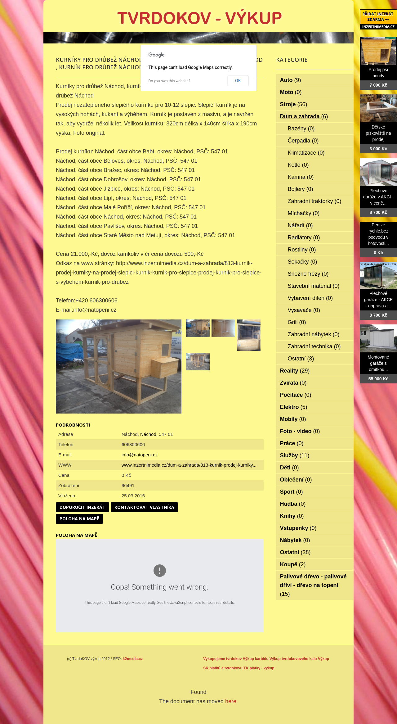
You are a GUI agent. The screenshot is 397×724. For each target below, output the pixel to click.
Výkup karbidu (256, 659)
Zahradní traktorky (314, 201)
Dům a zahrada (304, 116)
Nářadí (300, 225)
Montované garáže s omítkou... (378, 363)
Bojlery (300, 189)
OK (238, 80)
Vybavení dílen (310, 298)
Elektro (293, 407)
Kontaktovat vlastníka (144, 507)
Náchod (148, 434)
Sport (291, 492)
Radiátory (304, 237)
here (230, 701)
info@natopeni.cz (140, 454)
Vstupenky (298, 528)
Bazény (301, 128)
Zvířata (293, 383)
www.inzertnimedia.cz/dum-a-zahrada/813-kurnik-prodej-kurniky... (189, 465)
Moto (291, 92)
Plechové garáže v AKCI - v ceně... (378, 197)
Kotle (298, 165)
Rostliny (302, 250)
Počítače (295, 395)
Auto (290, 80)
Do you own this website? (169, 81)
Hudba (293, 504)
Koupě (293, 564)
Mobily (293, 419)
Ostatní (301, 358)
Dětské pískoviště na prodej (378, 133)
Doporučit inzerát (82, 507)
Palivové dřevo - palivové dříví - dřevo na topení (313, 585)
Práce (292, 443)
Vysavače (304, 310)
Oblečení (296, 480)
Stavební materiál (314, 286)
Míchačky (304, 213)
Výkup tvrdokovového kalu (293, 659)
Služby (295, 455)
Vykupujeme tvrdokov (222, 659)
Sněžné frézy (308, 274)
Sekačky (302, 262)
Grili (297, 322)
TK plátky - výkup (258, 668)
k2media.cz (133, 659)
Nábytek (295, 540)
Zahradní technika (314, 346)
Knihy (292, 516)
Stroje (293, 104)
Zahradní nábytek (314, 334)
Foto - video (300, 431)
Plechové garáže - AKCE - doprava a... (378, 299)
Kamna (301, 177)
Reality (295, 371)
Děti (289, 467)
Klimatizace (306, 153)
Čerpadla (303, 141)
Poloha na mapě (79, 519)
